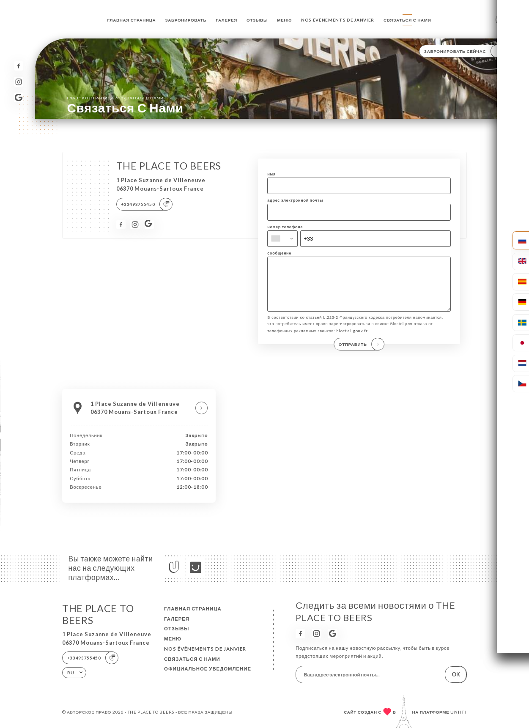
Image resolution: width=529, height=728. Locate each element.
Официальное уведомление (207, 668)
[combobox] (282, 238)
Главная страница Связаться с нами (115, 97)
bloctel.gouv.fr (352, 339)
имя (271, 174)
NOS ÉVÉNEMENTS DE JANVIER (337, 19)
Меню (284, 19)
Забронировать (185, 19)
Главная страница (131, 19)
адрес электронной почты (295, 200)
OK (456, 674)
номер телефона (285, 226)
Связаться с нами (407, 19)
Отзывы (257, 19)
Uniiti (458, 711)
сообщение (279, 253)
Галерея (226, 19)
